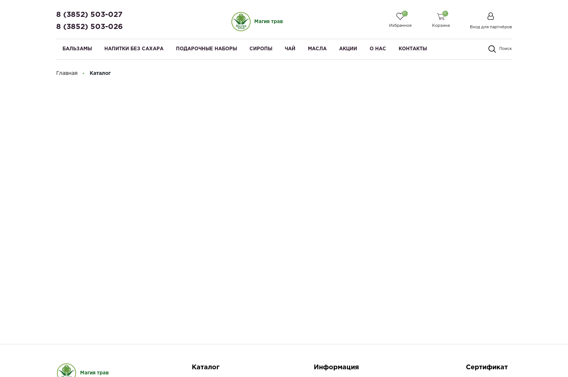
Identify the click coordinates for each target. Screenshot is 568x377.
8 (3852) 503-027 (89, 14)
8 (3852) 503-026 (89, 26)
